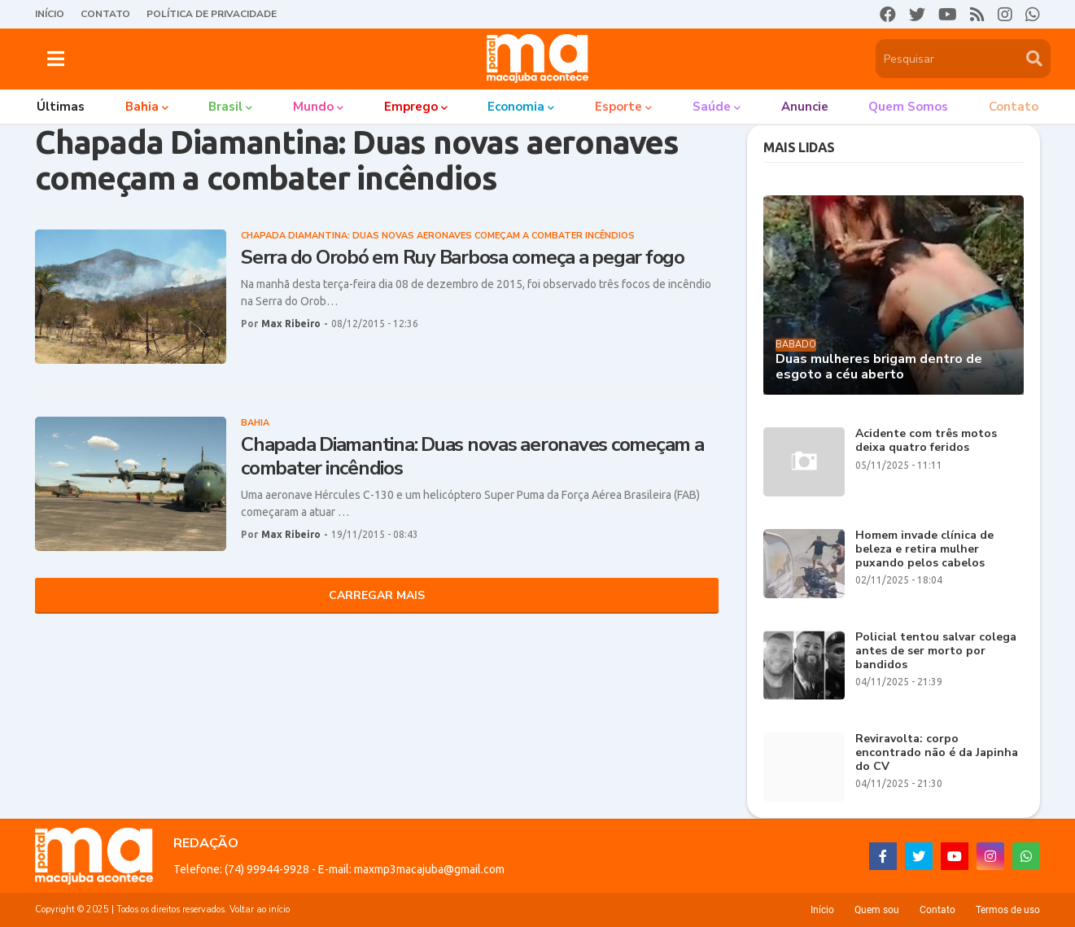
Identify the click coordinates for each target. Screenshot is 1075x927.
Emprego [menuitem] (411, 106)
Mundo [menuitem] (313, 106)
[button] (55, 58)
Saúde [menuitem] (712, 106)
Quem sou (876, 910)
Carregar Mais (377, 595)
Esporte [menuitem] (618, 106)
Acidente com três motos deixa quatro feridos (926, 441)
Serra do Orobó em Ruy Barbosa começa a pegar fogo (462, 257)
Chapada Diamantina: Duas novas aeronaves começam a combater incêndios (472, 456)
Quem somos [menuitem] (908, 106)
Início (49, 13)
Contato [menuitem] (1013, 106)
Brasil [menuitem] (225, 106)
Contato (105, 13)
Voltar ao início (259, 909)
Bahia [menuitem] (142, 106)
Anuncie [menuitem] (804, 106)
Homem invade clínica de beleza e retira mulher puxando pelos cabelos (924, 549)
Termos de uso (1008, 910)
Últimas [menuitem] (61, 106)
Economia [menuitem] (515, 106)
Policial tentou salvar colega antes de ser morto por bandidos (935, 651)
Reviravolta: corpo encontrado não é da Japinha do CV (936, 752)
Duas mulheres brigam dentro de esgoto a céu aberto (879, 367)
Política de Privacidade (211, 13)
